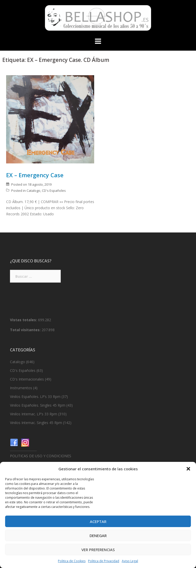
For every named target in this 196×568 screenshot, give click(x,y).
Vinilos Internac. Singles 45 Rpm (36, 422)
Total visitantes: (26, 329)
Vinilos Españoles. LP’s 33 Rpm (35, 396)
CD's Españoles (54, 190)
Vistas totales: (24, 319)
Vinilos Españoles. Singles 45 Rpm (37, 405)
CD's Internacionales (27, 379)
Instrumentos (21, 387)
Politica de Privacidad (103, 561)
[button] (188, 468)
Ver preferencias (98, 549)
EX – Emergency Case (35, 175)
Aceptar (98, 521)
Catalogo (33, 190)
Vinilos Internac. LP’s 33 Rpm (33, 413)
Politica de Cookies (71, 561)
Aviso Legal (130, 561)
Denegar (98, 535)
